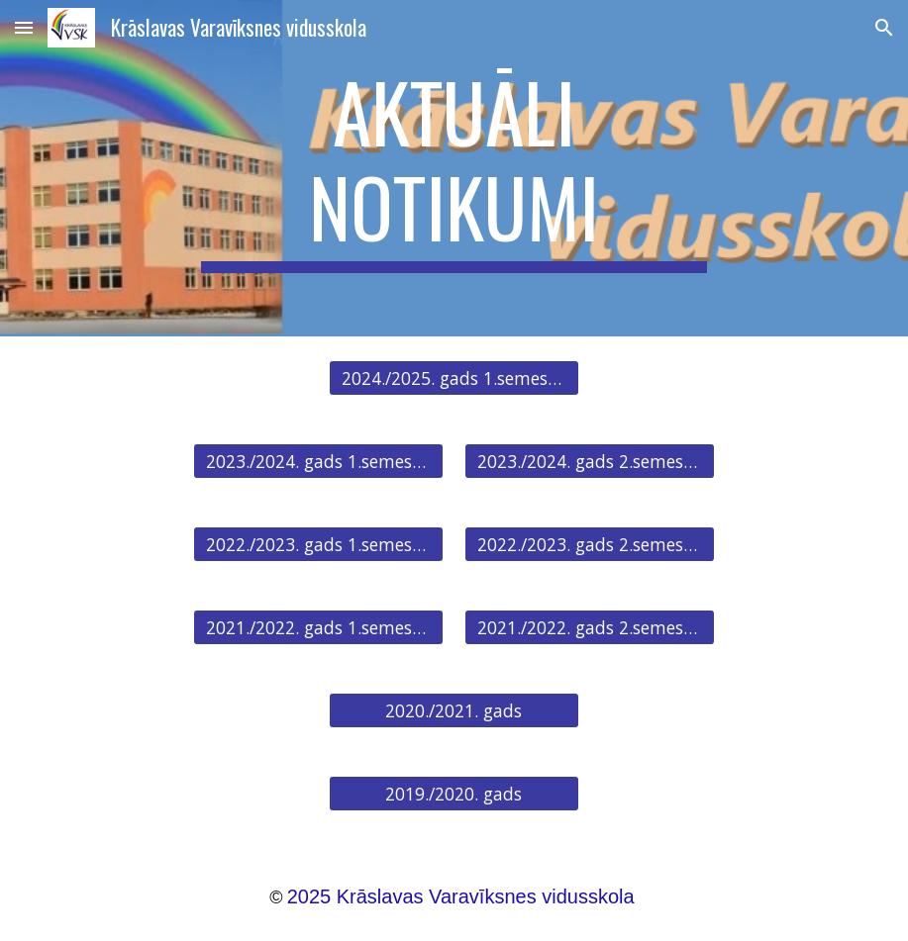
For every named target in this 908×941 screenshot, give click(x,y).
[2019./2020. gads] (454, 794)
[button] (24, 27)
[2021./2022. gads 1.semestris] (318, 628)
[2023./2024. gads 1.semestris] (318, 461)
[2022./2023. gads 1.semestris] (318, 545)
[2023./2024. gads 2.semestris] (589, 461)
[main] (454, 168)
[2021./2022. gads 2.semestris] (589, 628)
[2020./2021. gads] (454, 711)
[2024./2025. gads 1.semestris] (454, 378)
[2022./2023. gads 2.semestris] (589, 545)
